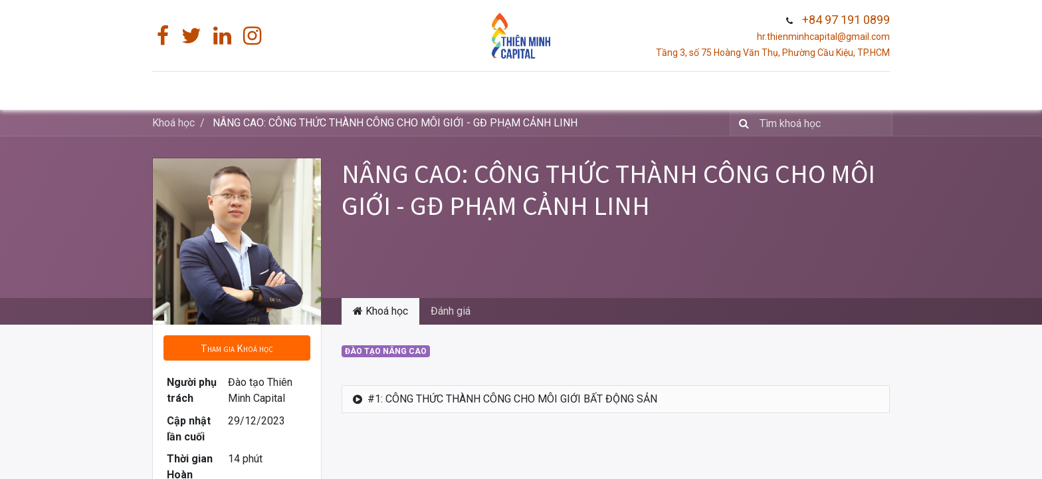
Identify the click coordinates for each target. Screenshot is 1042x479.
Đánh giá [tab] (450, 311)
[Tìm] (741, 123)
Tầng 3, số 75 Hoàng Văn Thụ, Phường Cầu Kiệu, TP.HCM (773, 52)
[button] (236, 348)
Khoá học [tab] (380, 311)
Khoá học (173, 122)
